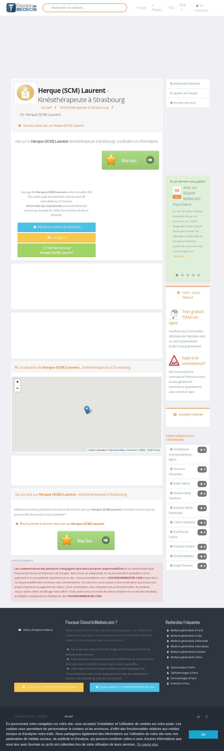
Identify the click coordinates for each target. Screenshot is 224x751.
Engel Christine (181, 565)
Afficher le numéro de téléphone (57, 227)
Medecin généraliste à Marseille (187, 640)
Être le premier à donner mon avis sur (60, 524)
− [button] (17, 388)
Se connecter (201, 8)
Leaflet (91, 450)
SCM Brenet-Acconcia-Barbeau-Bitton (181, 454)
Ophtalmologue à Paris (182, 672)
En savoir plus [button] (147, 744)
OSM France (153, 450)
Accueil (141, 8)
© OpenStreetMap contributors (122, 450)
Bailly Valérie (180, 483)
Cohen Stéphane (182, 522)
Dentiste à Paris (178, 683)
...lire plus (180, 256)
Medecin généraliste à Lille (184, 635)
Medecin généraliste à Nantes (186, 651)
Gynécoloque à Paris (181, 667)
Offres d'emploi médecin (36, 629)
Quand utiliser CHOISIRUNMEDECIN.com (125, 687)
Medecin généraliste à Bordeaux (188, 646)
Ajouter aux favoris (184, 93)
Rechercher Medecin (185, 83)
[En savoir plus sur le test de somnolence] (174, 360)
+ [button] (17, 382)
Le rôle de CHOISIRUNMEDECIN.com (49, 687)
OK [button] (203, 734)
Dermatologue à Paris (181, 678)
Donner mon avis (183, 103)
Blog (182, 7)
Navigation (57, 237)
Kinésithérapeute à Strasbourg (84, 107)
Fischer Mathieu (182, 556)
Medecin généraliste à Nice (184, 657)
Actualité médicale (188, 414)
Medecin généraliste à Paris (185, 630)
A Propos (157, 8)
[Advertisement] (117, 48)
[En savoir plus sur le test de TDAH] (174, 314)
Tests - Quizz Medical (188, 295)
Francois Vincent (182, 546)
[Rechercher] (85, 7)
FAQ (171, 8)
